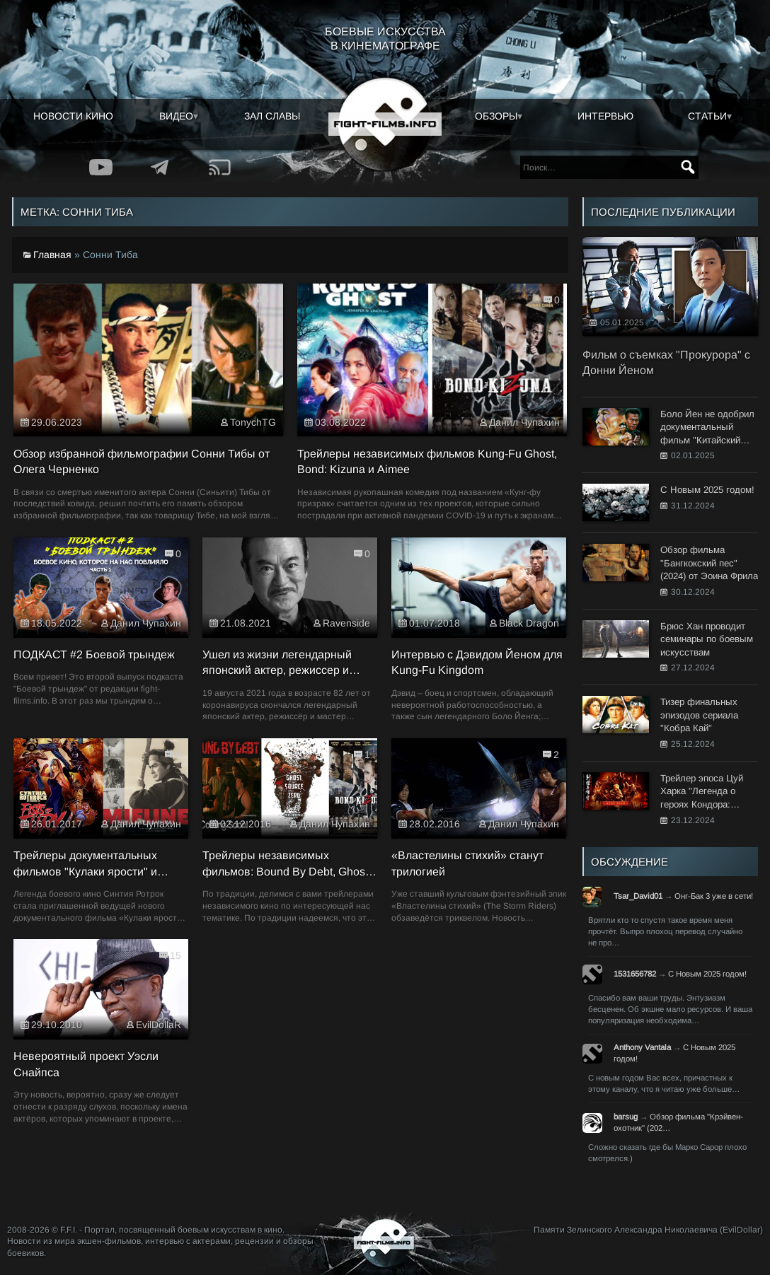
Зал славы (272, 116)
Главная (52, 254)
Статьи (707, 116)
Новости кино (73, 116)
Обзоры (496, 116)
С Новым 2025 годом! (707, 974)
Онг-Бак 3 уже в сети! (713, 896)
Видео (176, 116)
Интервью (605, 116)
